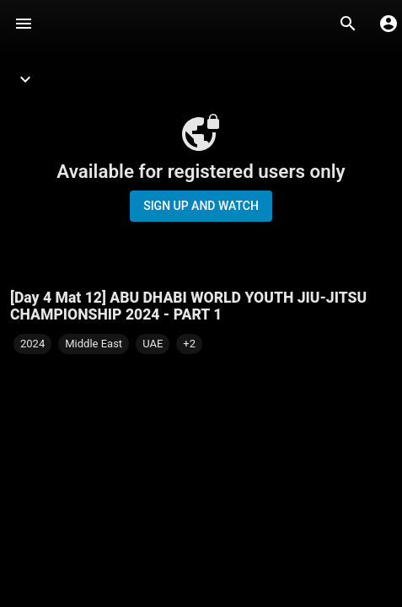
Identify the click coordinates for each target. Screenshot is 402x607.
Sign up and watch (201, 205)
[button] (189, 344)
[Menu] (23, 23)
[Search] (348, 23)
